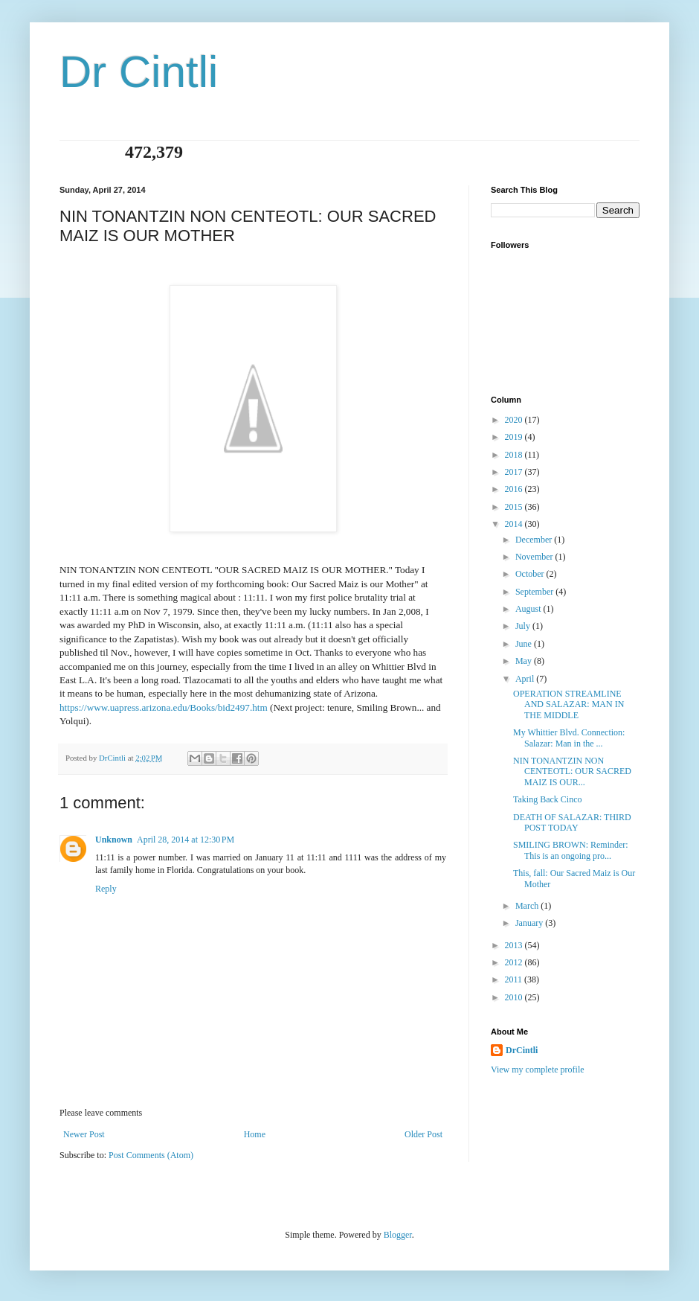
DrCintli (522, 1050)
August (529, 609)
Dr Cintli (138, 72)
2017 (515, 472)
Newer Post (84, 1134)
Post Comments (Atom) (151, 1155)
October (531, 574)
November (535, 557)
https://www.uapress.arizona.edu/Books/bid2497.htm (163, 707)
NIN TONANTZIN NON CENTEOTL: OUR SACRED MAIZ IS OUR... (572, 771)
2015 (515, 507)
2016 (515, 489)
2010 (515, 997)
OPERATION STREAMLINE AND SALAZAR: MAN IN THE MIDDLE (568, 704)
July (523, 626)
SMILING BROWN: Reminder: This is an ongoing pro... (570, 850)
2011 (515, 979)
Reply (106, 888)
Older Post (423, 1134)
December (534, 539)
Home (254, 1134)
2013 (515, 945)
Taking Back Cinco (547, 799)
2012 (515, 962)
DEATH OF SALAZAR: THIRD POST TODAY (572, 822)
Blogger (398, 1235)
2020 (515, 420)
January (530, 923)
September (535, 591)
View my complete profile (537, 1069)
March (528, 906)
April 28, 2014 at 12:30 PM (185, 839)
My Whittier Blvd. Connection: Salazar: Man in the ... (569, 737)
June (524, 644)
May (524, 661)
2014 (515, 524)
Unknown (113, 839)
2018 (515, 455)
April (525, 679)
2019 (515, 437)
